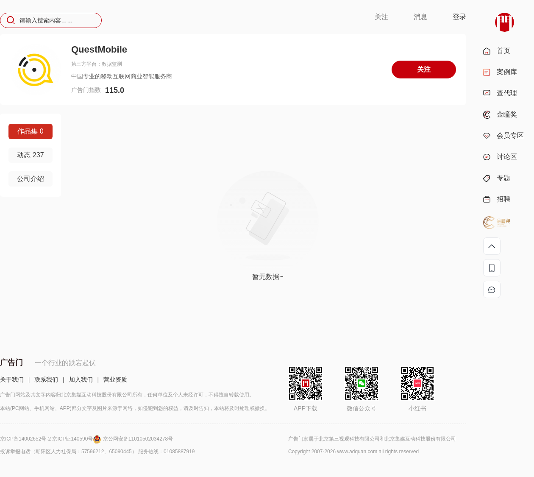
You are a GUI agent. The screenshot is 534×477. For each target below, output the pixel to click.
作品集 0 (30, 131)
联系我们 (46, 379)
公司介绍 (30, 178)
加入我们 (81, 379)
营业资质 (115, 379)
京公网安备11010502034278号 (138, 439)
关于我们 (12, 379)
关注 (381, 16)
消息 (420, 16)
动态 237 (30, 155)
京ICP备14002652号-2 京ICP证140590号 (51, 439)
